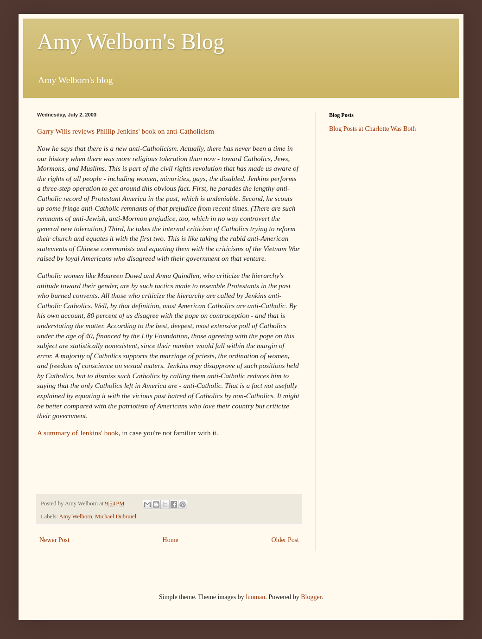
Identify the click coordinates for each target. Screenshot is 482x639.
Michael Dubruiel (115, 516)
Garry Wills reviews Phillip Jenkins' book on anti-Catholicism (125, 131)
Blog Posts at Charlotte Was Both (372, 128)
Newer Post (54, 539)
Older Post (285, 539)
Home (170, 539)
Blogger (311, 597)
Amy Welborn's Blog (130, 41)
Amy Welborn (75, 516)
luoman (255, 597)
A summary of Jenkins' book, (79, 433)
